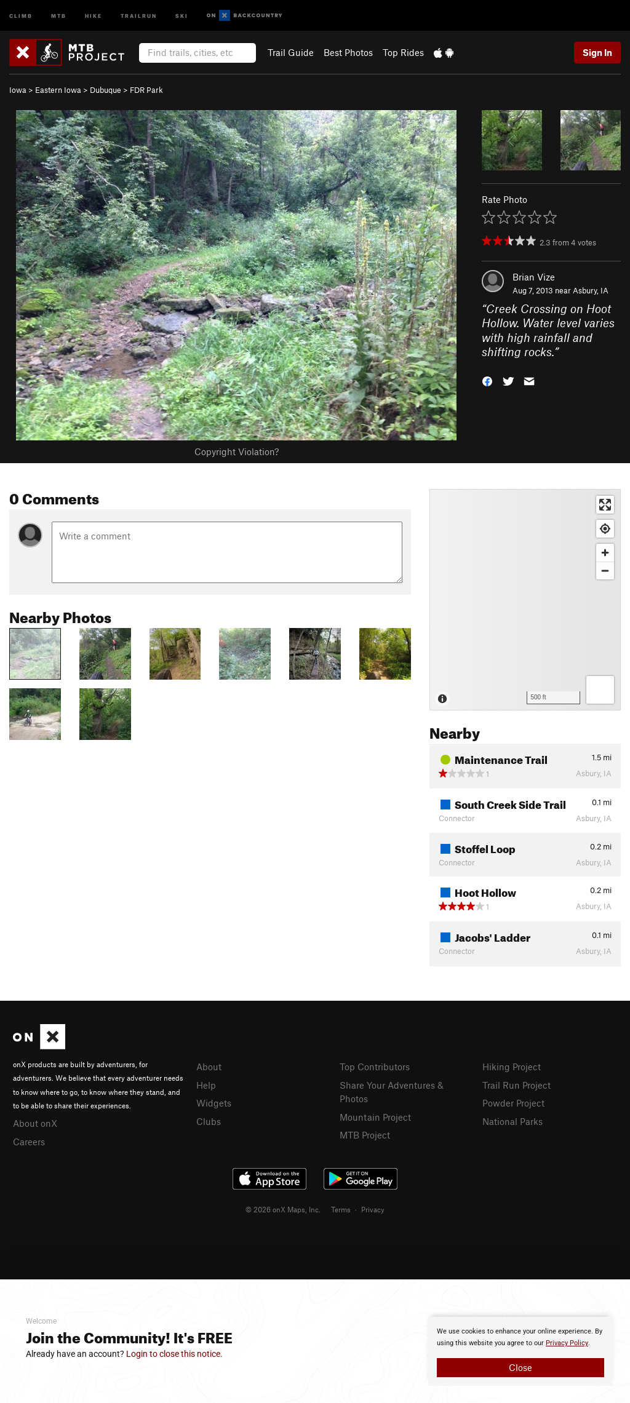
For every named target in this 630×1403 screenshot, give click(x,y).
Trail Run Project (516, 1085)
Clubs (208, 1121)
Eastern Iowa (58, 90)
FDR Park (146, 90)
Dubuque (105, 90)
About (208, 1066)
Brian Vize (533, 276)
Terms (341, 1209)
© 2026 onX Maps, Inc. (283, 1209)
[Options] (600, 690)
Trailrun (139, 15)
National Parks (512, 1121)
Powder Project (513, 1102)
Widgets (213, 1102)
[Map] (525, 600)
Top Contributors (375, 1066)
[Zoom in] (605, 553)
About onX (35, 1123)
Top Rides (403, 52)
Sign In (597, 52)
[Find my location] (605, 529)
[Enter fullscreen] (605, 505)
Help (206, 1085)
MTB (58, 15)
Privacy (373, 1209)
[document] (520, 1351)
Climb (21, 15)
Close (520, 1367)
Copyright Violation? (236, 451)
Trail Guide (291, 52)
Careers (29, 1141)
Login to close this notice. (174, 1354)
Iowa (17, 90)
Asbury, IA (590, 290)
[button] (487, 380)
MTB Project (365, 1134)
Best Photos (348, 52)
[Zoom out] (605, 570)
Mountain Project (375, 1117)
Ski (181, 15)
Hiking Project (511, 1066)
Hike (93, 15)
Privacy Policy (567, 1343)
